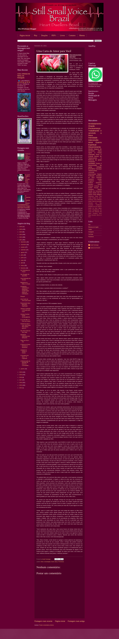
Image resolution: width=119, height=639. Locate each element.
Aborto (94, 193)
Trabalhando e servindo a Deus (95, 133)
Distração (99, 177)
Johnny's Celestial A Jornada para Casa (25, 310)
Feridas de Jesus (97, 198)
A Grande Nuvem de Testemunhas (95, 156)
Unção (89, 198)
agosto (23, 252)
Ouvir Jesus (54, 561)
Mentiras (99, 199)
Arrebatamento (94, 124)
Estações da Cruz (93, 206)
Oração (91, 126)
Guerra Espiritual (95, 143)
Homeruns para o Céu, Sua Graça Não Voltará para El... (26, 326)
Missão (90, 149)
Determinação (92, 174)
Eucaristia (90, 204)
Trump (98, 163)
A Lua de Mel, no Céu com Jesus (25, 320)
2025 (20, 229)
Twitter (90, 229)
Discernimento (94, 147)
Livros (62, 35)
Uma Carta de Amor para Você (26, 299)
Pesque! (23, 296)
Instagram (91, 232)
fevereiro (23, 268)
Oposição (94, 215)
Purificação (91, 175)
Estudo (100, 184)
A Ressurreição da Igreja (95, 165)
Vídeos (90, 193)
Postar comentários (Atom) (46, 625)
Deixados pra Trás (95, 203)
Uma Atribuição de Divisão (25, 279)
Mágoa (89, 215)
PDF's (54, 35)
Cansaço (99, 169)
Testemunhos (92, 170)
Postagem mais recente (43, 621)
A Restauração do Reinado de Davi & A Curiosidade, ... (25, 363)
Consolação (47, 561)
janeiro (23, 368)
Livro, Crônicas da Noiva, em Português (23, 76)
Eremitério (91, 169)
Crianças (90, 186)
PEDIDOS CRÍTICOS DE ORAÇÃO (25, 336)
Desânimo (91, 179)
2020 (20, 372)
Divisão (100, 179)
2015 (20, 385)
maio (22, 260)
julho (22, 255)
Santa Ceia (98, 196)
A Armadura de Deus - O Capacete (25, 357)
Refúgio (99, 167)
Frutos (94, 194)
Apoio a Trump (95, 152)
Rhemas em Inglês (93, 227)
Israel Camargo (94, 245)
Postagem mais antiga (76, 621)
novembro (24, 244)
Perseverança (94, 128)
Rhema (82, 35)
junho (22, 257)
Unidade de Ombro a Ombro (24, 351)
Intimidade (92, 138)
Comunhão (91, 172)
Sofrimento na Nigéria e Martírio (27, 156)
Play (35, 35)
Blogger (75, 635)
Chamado (91, 154)
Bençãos (90, 184)
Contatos (72, 35)
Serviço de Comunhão (95, 191)
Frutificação (99, 204)
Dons (97, 154)
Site (89, 224)
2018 (20, 377)
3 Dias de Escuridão (97, 201)
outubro (23, 247)
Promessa (61, 561)
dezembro (24, 242)
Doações (44, 35)
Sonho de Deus (92, 208)
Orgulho (99, 174)
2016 (20, 382)
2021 (20, 239)
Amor (42, 561)
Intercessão (93, 140)
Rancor (100, 206)
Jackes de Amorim (95, 247)
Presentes (91, 161)
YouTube (90, 234)
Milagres (99, 194)
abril (22, 263)
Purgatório (91, 181)
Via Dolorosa (95, 211)
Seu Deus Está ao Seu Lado (25, 331)
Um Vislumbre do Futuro (25, 271)
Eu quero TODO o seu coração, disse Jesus (27, 178)
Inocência (90, 199)
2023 (20, 234)
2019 (20, 374)
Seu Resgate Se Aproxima (25, 275)
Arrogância (95, 213)
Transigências (95, 210)
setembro (23, 249)
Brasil (100, 213)
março (22, 265)
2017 (20, 380)
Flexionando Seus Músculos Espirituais (25, 304)
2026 (20, 226)
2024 (20, 232)
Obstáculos (91, 196)
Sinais (89, 201)
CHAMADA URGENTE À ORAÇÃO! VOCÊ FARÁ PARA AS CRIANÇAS (25, 290)
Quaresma (99, 182)
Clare (100, 181)
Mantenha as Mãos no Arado (25, 283)
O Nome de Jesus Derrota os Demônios (25, 346)
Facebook (91, 236)
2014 (20, 388)
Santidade (91, 163)
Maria (100, 151)
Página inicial (25, 35)
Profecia (90, 182)
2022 (20, 237)
